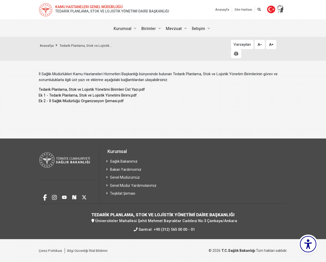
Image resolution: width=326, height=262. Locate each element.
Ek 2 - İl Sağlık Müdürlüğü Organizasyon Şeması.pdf (81, 101)
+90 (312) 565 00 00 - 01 (174, 229)
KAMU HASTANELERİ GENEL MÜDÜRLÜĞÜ (89, 7)
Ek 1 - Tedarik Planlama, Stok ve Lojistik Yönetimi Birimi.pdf (88, 95)
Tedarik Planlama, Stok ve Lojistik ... (89, 45)
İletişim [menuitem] (198, 28)
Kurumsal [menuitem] (122, 28)
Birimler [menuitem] (148, 28)
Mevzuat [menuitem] (174, 28)
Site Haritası (243, 9)
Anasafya (48, 45)
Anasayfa (222, 9)
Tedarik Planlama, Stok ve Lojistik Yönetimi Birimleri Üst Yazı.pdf (92, 89)
